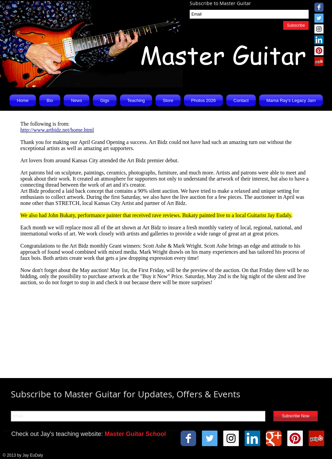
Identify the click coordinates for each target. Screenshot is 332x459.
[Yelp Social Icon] (319, 61)
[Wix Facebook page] (319, 7)
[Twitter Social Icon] (319, 18)
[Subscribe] (296, 25)
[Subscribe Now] (295, 416)
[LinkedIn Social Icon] (319, 39)
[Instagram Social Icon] (319, 29)
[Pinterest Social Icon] (319, 50)
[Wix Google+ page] (274, 438)
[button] (76, 100)
